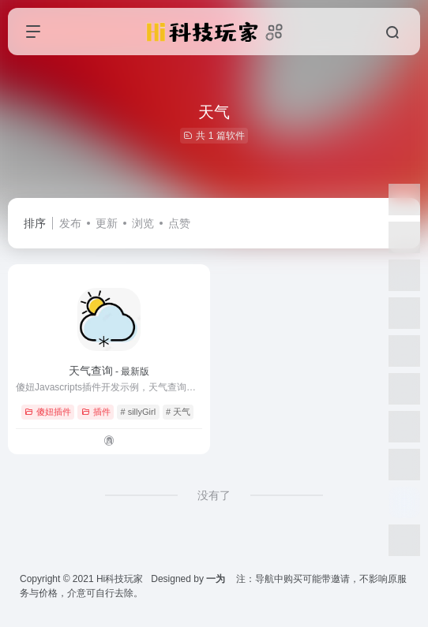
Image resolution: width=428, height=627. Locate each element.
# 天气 (178, 411)
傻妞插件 (47, 411)
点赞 (179, 223)
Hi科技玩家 (119, 578)
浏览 (143, 223)
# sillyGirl (138, 411)
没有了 (214, 495)
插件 (96, 411)
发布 (70, 223)
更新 (107, 223)
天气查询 (109, 370)
